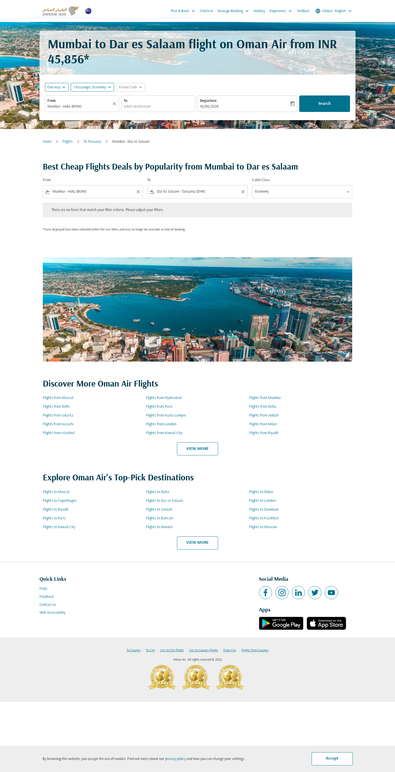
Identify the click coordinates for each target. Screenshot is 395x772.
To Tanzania (92, 142)
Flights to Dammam (264, 510)
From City (229, 650)
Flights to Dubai (261, 492)
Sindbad (303, 11)
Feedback (47, 597)
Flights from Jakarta (58, 415)
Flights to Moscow (263, 527)
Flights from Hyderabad (164, 398)
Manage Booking (235, 11)
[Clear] (115, 104)
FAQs (43, 589)
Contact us (48, 605)
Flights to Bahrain (159, 518)
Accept (332, 758)
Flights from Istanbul (58, 433)
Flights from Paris (159, 407)
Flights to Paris (54, 518)
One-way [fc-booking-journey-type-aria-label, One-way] (54, 87)
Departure (208, 101)
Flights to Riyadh (55, 510)
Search (324, 104)
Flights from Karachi (58, 424)
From (51, 101)
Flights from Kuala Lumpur (166, 415)
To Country (133, 650)
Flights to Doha (157, 492)
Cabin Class (261, 180)
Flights (68, 142)
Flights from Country (255, 650)
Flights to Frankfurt (264, 518)
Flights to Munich (159, 527)
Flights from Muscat (58, 398)
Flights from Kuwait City (164, 433)
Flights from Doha (262, 407)
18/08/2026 (209, 107)
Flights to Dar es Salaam (164, 501)
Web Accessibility (53, 613)
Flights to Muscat (56, 492)
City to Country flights (203, 650)
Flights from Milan (263, 424)
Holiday (259, 11)
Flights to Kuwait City (59, 527)
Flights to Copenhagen (60, 501)
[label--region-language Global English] (334, 11)
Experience (282, 11)
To (125, 101)
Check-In (206, 11)
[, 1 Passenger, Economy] (89, 87)
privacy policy (175, 759)
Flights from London (161, 424)
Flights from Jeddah (264, 415)
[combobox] (79, 106)
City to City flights (172, 650)
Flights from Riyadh (263, 433)
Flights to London (262, 501)
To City (150, 650)
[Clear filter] (138, 191)
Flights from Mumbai (265, 398)
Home (47, 142)
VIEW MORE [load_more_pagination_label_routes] (197, 449)
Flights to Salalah (159, 510)
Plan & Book (184, 11)
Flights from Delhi (56, 407)
